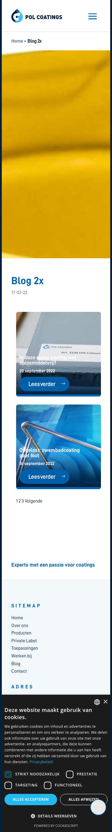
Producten (21, 633)
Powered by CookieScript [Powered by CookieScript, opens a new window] (56, 825)
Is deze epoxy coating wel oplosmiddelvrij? (47, 360)
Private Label (24, 640)
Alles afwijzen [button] (84, 799)
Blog (15, 663)
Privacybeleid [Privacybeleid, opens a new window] (41, 761)
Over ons (19, 625)
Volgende (33, 501)
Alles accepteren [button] (31, 799)
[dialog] (56, 763)
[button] (56, 816)
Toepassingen (24, 648)
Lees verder (41, 384)
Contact (19, 671)
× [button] (105, 702)
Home (17, 41)
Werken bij (21, 656)
